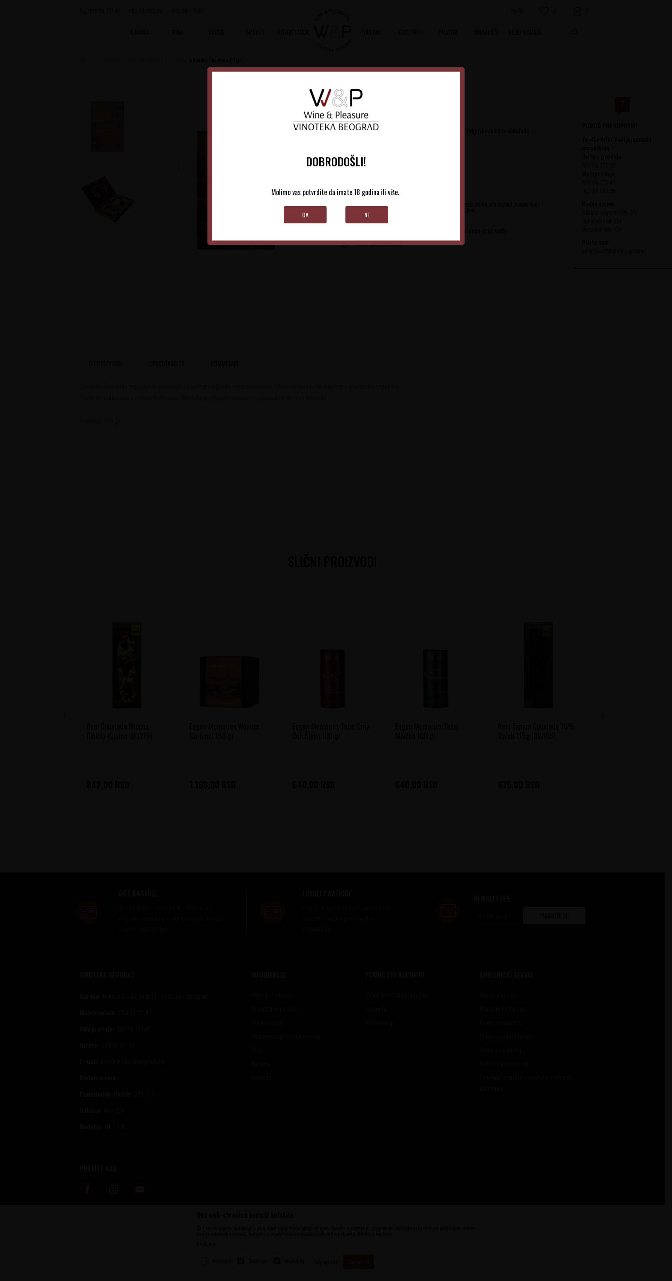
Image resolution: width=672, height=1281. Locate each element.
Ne (367, 214)
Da (305, 214)
